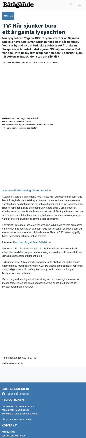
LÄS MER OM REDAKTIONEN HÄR (16, 419)
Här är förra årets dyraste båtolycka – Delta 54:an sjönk (27, 124)
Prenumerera (8, 432)
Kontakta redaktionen (13, 436)
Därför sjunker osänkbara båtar (16, 121)
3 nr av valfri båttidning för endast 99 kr (26, 190)
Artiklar (5, 363)
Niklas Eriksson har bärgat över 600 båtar (21, 118)
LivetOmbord (16, 363)
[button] (71, 5)
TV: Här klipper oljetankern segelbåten (19, 128)
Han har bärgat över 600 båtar (32, 242)
